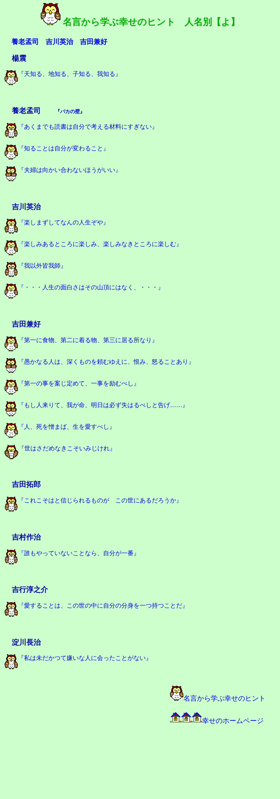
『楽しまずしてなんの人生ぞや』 (57, 222)
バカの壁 (70, 111)
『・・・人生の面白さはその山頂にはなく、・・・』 (84, 287)
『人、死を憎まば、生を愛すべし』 (60, 426)
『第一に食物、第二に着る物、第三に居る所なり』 (81, 340)
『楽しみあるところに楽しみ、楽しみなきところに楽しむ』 (93, 244)
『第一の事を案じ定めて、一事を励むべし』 (72, 383)
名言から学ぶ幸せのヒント (218, 698)
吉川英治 (59, 42)
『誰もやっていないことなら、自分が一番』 (72, 553)
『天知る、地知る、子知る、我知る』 (63, 74)
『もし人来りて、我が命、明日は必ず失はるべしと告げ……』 (96, 405)
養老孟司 (25, 42)
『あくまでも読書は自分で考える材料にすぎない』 (81, 126)
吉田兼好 (93, 42)
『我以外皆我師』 (36, 265)
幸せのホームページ (217, 721)
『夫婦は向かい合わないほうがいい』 (63, 170)
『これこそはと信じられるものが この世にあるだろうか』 (93, 500)
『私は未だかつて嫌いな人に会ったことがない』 (78, 658)
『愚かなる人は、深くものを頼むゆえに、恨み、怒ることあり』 (99, 361)
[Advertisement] (88, 739)
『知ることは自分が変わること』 (57, 148)
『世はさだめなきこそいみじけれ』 (60, 448)
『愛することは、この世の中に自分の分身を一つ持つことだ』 (96, 605)
